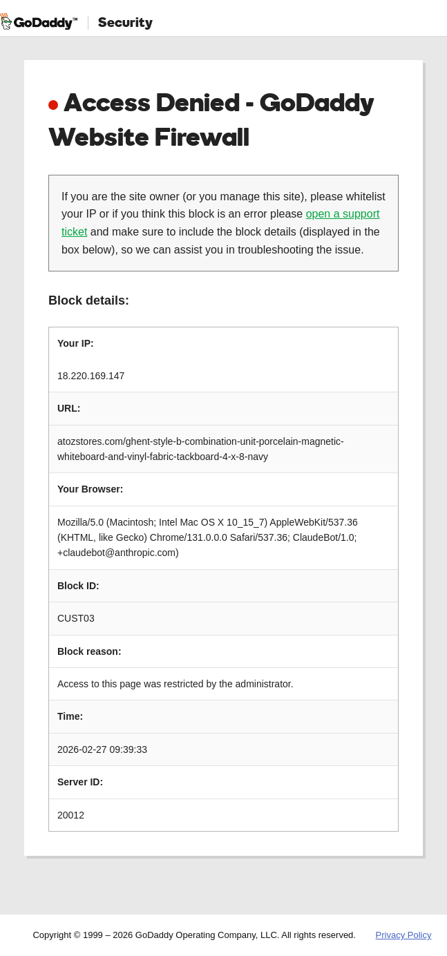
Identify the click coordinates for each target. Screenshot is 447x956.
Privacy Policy (404, 935)
